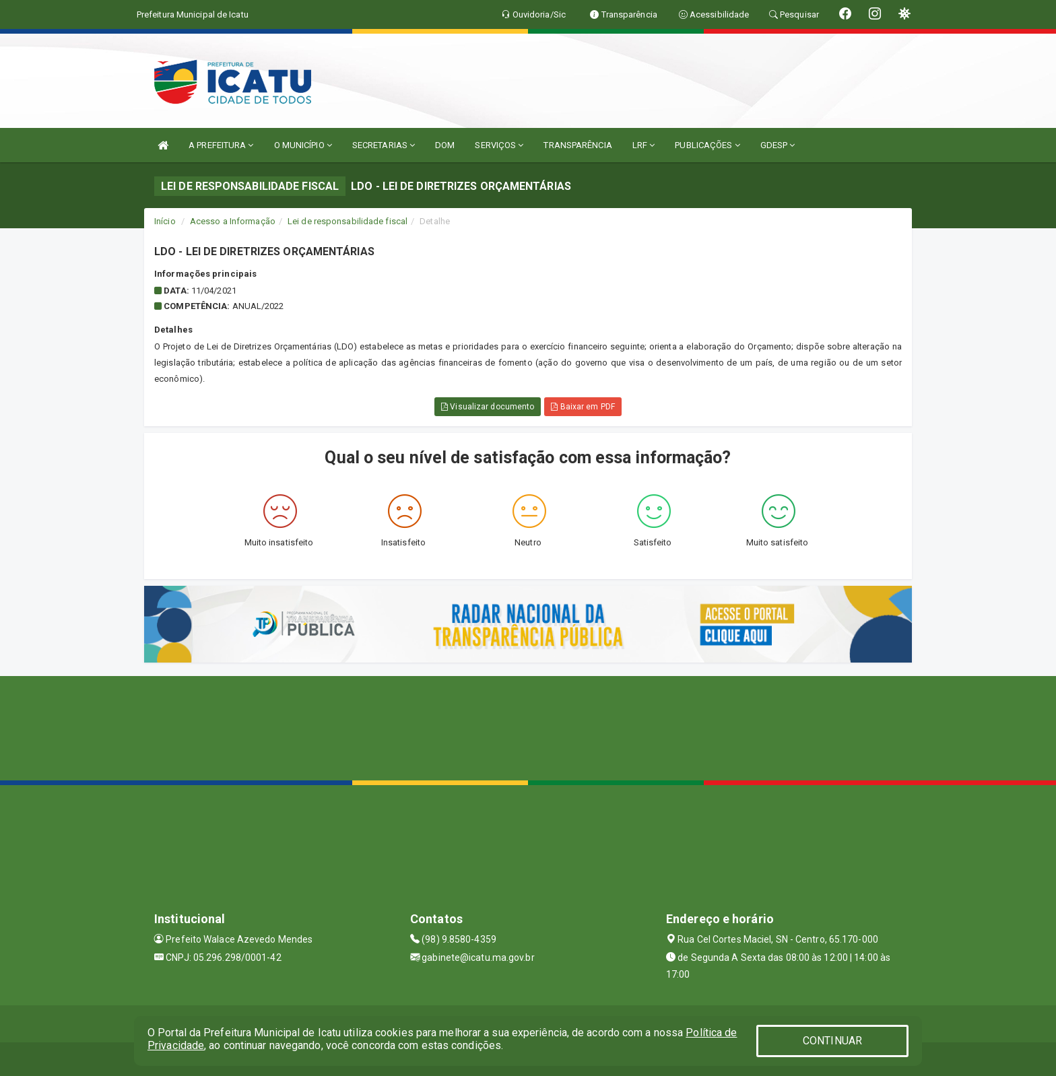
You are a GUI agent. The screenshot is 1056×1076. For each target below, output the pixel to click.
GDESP (777, 145)
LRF (643, 145)
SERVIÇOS (499, 145)
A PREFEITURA (221, 145)
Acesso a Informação (232, 221)
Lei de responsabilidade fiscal (347, 221)
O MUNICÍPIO (303, 145)
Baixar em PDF (583, 406)
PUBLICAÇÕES (707, 145)
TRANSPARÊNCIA (577, 145)
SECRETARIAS (383, 145)
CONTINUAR (832, 1040)
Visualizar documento (487, 406)
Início (165, 221)
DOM (445, 145)
